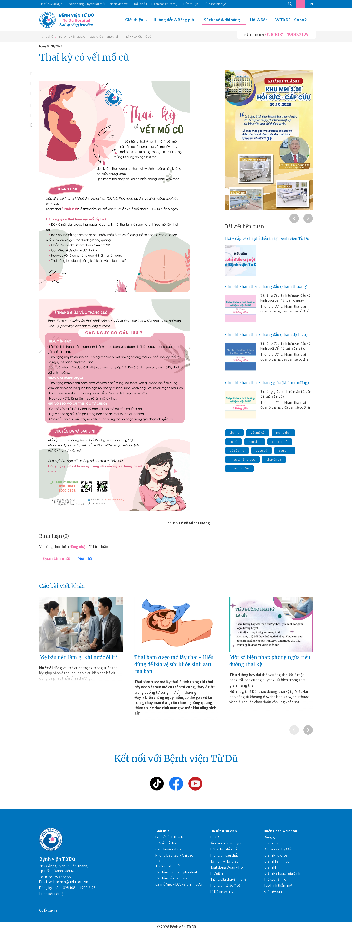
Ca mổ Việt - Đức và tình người (178, 884)
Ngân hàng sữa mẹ (164, 4)
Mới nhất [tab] (85, 558)
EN (311, 4)
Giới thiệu (134, 19)
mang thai (283, 433)
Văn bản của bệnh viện (172, 878)
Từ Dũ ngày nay (222, 891)
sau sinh (254, 442)
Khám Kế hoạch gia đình (282, 873)
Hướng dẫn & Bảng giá (174, 19)
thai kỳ (234, 433)
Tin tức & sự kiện (223, 831)
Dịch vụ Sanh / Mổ (277, 849)
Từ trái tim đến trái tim (227, 849)
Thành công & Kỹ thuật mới (86, 4)
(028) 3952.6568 (58, 877)
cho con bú (279, 442)
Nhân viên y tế (119, 4)
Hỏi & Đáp (259, 19)
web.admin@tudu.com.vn (68, 882)
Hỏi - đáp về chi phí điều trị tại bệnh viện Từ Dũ (267, 238)
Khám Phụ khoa (276, 855)
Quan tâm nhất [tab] (56, 558)
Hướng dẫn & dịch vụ (280, 831)
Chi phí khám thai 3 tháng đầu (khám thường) (266, 286)
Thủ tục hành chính (278, 879)
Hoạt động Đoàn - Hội (226, 867)
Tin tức (215, 837)
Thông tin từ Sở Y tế (225, 885)
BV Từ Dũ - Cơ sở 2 (290, 19)
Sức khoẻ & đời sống (222, 19)
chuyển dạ (273, 460)
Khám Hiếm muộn (278, 861)
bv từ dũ (261, 451)
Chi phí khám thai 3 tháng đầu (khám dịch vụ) (266, 334)
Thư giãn (216, 873)
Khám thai (271, 843)
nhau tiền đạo (239, 468)
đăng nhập (78, 547)
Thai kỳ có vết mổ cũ (137, 37)
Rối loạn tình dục (214, 4)
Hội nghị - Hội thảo (224, 861)
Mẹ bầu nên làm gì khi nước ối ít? (78, 657)
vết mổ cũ (258, 433)
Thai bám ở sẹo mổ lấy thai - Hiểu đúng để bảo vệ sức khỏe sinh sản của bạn (174, 664)
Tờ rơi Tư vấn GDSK (72, 37)
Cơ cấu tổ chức (166, 843)
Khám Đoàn (273, 891)
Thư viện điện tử (167, 866)
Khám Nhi (271, 867)
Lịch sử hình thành (169, 837)
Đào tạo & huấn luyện (226, 843)
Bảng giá (270, 837)
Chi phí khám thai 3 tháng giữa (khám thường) (267, 382)
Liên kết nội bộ (52, 894)
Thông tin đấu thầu (224, 855)
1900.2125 (298, 34)
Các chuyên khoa (168, 849)
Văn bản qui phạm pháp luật (176, 872)
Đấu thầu (140, 4)
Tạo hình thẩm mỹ (278, 885)
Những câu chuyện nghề (228, 879)
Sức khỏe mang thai (104, 37)
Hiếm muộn (190, 4)
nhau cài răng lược (242, 460)
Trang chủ (46, 37)
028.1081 (274, 34)
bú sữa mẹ (237, 451)
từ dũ (233, 442)
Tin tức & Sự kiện (51, 4)
